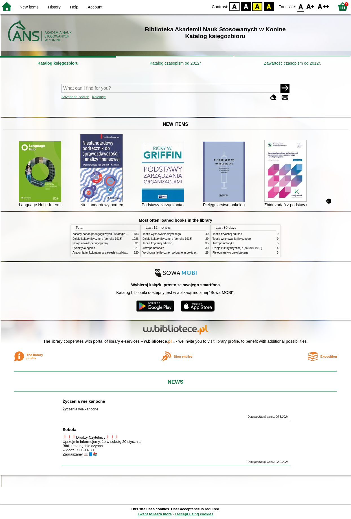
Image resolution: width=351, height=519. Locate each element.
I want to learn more (155, 514)
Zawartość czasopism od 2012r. (292, 63)
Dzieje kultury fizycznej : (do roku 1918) (97, 238)
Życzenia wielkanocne (84, 401)
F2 (323, 6)
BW (246, 6)
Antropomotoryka (153, 248)
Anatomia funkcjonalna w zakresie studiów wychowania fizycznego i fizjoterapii (122, 252)
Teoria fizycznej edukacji (157, 243)
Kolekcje (99, 97)
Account (95, 7)
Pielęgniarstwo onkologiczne (230, 252)
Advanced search (75, 97)
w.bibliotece (158, 341)
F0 (300, 6)
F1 (310, 6)
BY (269, 6)
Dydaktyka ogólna (84, 248)
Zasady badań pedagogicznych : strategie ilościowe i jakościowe (113, 234)
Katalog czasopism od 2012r (175, 63)
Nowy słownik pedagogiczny (90, 243)
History (54, 7)
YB (257, 6)
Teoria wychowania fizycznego (161, 234)
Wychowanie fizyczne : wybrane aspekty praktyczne (175, 252)
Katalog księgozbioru (58, 63)
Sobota (69, 429)
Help (74, 7)
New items (29, 7)
